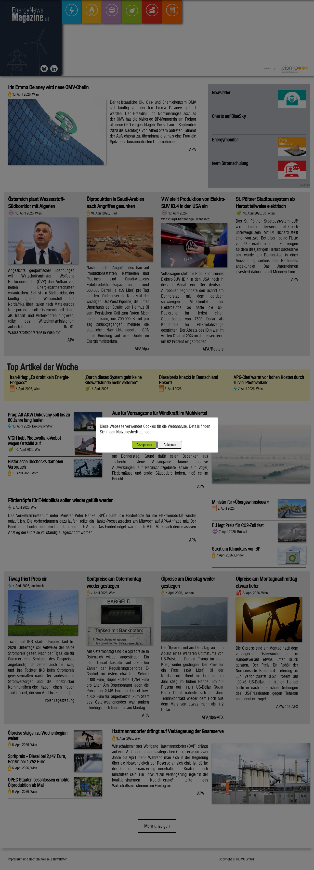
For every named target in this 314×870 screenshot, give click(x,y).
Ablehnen (170, 444)
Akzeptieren (144, 444)
